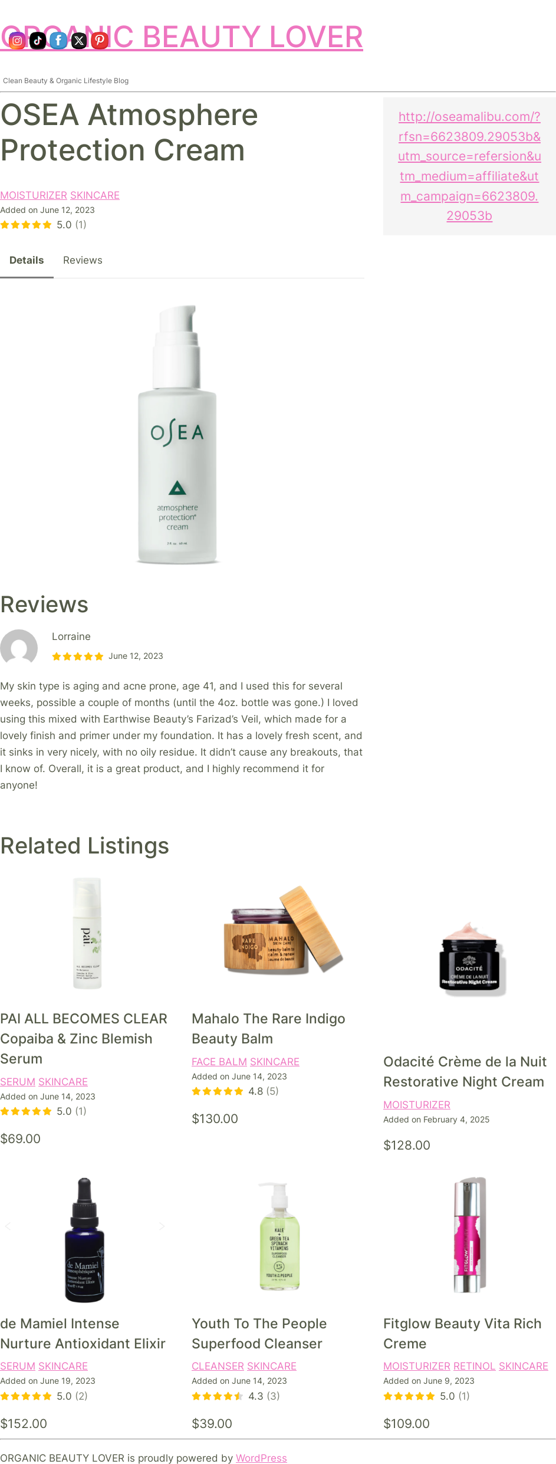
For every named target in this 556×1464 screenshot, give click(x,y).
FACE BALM (219, 1061)
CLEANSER (218, 1366)
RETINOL (474, 1366)
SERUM (17, 1081)
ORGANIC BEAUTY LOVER (181, 36)
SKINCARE (95, 195)
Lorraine (71, 636)
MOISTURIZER (33, 195)
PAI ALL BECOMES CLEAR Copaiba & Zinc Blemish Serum (83, 1038)
